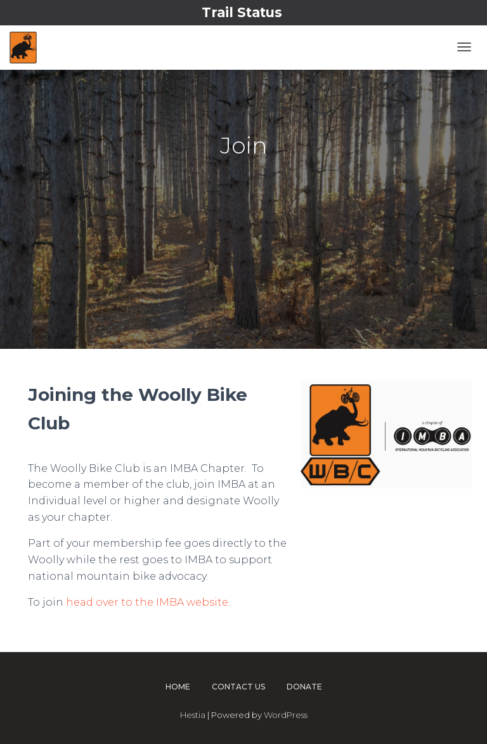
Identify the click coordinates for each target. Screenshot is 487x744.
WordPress (286, 715)
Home (178, 686)
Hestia (192, 715)
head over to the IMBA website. (148, 602)
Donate (304, 686)
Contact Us (238, 686)
